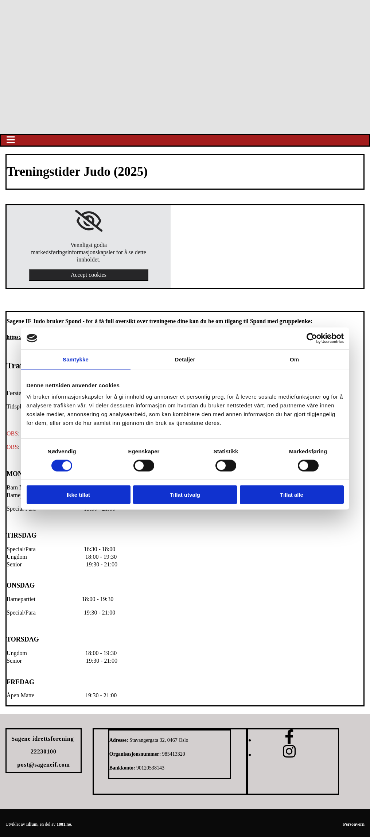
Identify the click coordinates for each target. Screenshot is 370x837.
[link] (88, 221)
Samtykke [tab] (76, 359)
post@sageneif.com (43, 765)
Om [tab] (294, 359)
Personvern (354, 824)
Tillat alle (291, 495)
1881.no (64, 824)
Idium (32, 824)
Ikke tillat (78, 495)
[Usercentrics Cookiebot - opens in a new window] (312, 338)
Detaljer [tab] (185, 359)
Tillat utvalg (185, 495)
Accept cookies (88, 275)
